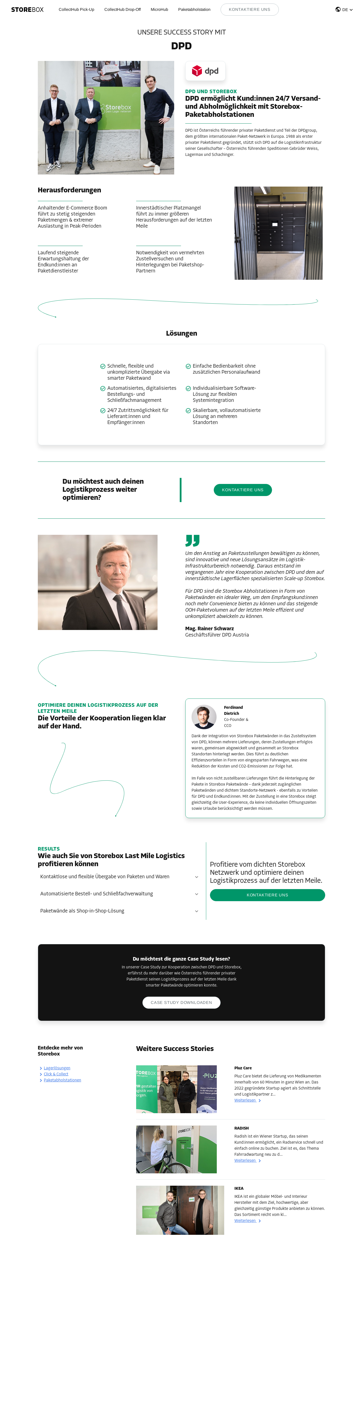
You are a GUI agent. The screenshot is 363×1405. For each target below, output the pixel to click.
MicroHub (159, 9)
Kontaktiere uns (249, 9)
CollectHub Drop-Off (122, 9)
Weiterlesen (248, 1101)
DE (345, 10)
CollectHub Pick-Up (76, 9)
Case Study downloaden (181, 1002)
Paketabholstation (194, 9)
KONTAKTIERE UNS (243, 490)
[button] (344, 10)
